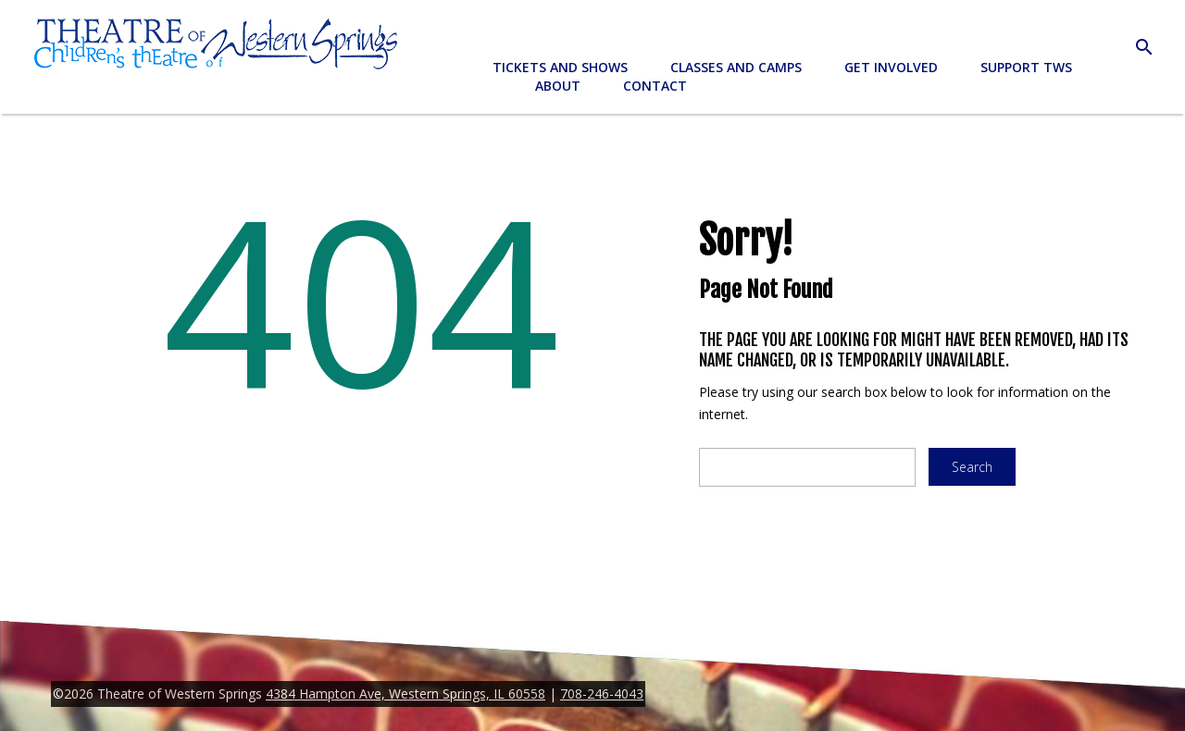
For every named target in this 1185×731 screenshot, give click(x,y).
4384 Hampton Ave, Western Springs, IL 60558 (405, 693)
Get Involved (891, 67)
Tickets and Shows (560, 67)
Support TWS (1026, 67)
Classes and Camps (736, 67)
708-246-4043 (601, 693)
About (557, 85)
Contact (655, 85)
